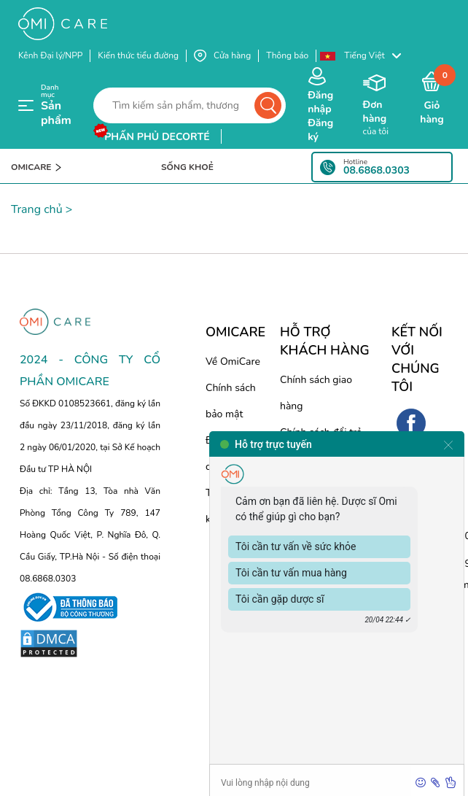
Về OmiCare (233, 361)
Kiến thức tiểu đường (138, 55)
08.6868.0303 (376, 171)
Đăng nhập (320, 102)
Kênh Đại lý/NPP (50, 55)
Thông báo (287, 55)
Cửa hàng (222, 56)
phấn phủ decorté (156, 137)
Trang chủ (37, 209)
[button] (367, 56)
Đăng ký (320, 130)
